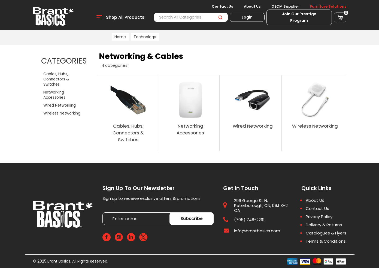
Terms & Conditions (326, 241)
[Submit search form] (220, 17)
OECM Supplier (285, 6)
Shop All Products (125, 17)
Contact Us (222, 6)
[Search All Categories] (191, 17)
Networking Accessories (54, 95)
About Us (252, 6)
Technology (145, 37)
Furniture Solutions (328, 6)
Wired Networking (59, 105)
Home (120, 37)
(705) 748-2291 (249, 219)
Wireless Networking (61, 113)
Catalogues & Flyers (326, 233)
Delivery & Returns (324, 225)
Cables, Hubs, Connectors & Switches (56, 79)
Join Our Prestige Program (299, 17)
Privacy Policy (319, 217)
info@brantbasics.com (257, 231)
